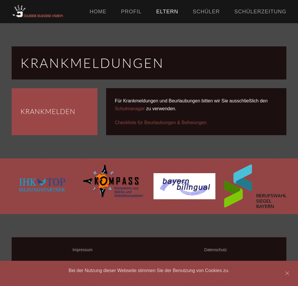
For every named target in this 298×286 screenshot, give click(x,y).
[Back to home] (51, 11)
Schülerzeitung (260, 12)
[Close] (287, 273)
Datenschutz (215, 249)
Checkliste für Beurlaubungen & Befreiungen (161, 122)
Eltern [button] (167, 12)
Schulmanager (130, 108)
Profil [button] (131, 12)
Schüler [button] (206, 12)
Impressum (82, 249)
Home (98, 12)
